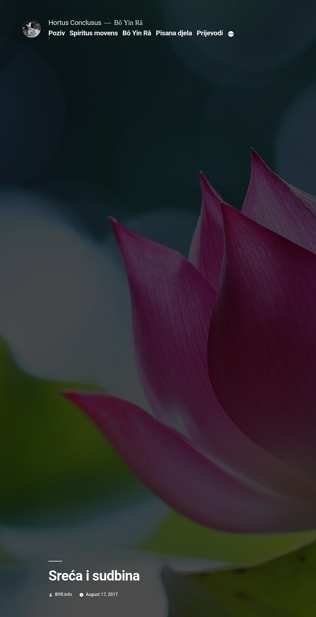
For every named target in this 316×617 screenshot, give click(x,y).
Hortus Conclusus (74, 23)
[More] (231, 34)
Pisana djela (174, 33)
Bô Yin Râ (137, 33)
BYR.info (63, 594)
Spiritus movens (93, 33)
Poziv (56, 33)
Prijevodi (210, 33)
